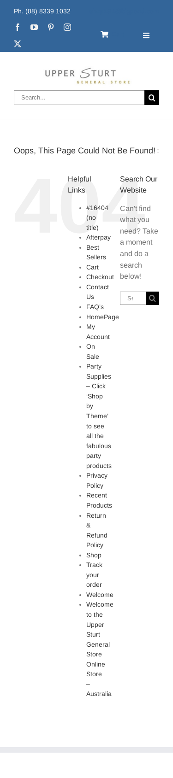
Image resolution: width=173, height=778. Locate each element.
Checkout (100, 277)
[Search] (151, 97)
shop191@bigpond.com (124, 11)
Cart (92, 267)
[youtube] (34, 27)
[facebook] (17, 27)
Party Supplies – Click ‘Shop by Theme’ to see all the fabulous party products (99, 416)
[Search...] (79, 97)
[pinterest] (50, 27)
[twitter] (17, 43)
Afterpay (98, 237)
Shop (93, 555)
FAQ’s (95, 306)
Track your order (94, 574)
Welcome (99, 594)
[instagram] (67, 27)
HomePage (102, 317)
